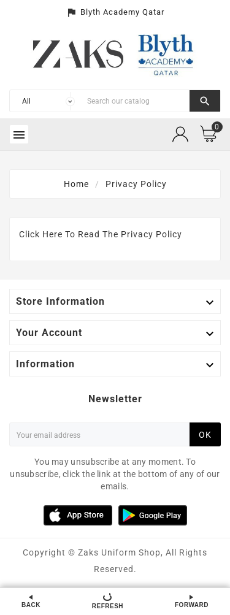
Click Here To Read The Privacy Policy (100, 234)
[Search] (135, 101)
